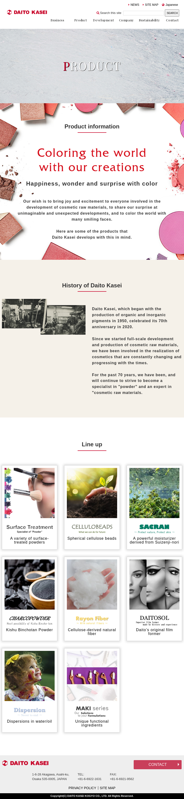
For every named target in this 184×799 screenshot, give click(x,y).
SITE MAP (150, 4)
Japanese (170, 4)
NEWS (133, 4)
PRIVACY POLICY (82, 788)
